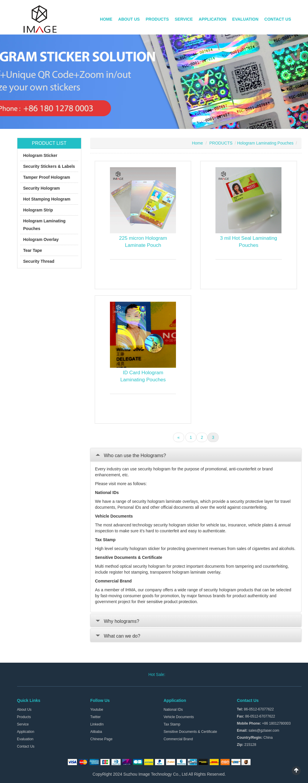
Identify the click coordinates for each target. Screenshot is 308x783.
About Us (24, 710)
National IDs (173, 710)
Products (24, 717)
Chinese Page (101, 739)
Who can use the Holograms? (130, 455)
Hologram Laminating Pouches (265, 143)
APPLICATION (212, 19)
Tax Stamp (172, 724)
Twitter (95, 717)
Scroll (296, 771)
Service (23, 724)
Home (197, 143)
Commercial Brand (178, 739)
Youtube (96, 710)
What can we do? (117, 635)
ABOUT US (129, 19)
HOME (106, 19)
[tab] (195, 454)
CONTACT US (277, 19)
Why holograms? (117, 621)
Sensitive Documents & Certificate (190, 732)
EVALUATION (245, 19)
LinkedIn (96, 724)
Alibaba (96, 732)
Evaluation (25, 739)
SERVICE (184, 19)
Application (25, 732)
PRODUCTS (157, 19)
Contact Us (25, 746)
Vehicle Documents (179, 717)
